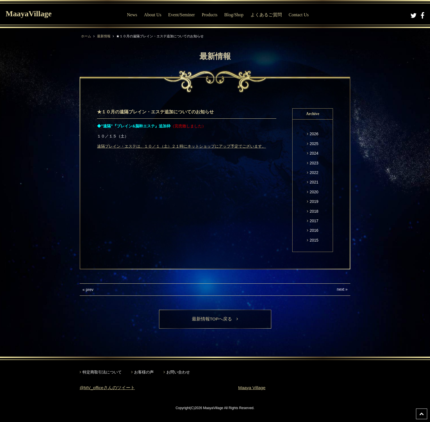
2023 (314, 163)
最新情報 (104, 36)
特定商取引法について (102, 372)
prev (89, 289)
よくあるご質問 (266, 14)
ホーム (86, 36)
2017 (314, 221)
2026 (314, 134)
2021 (314, 182)
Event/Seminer (181, 14)
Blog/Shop (233, 14)
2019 (314, 201)
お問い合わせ (178, 372)
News (132, 14)
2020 (314, 192)
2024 (314, 153)
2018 (314, 211)
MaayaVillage (30, 14)
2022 (314, 172)
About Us (152, 14)
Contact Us (299, 14)
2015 (314, 240)
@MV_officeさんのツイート (107, 388)
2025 (314, 143)
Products (209, 14)
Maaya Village (252, 388)
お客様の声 (144, 372)
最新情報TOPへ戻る (215, 319)
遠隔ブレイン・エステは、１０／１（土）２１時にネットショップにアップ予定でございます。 (181, 146)
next (340, 289)
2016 (314, 230)
